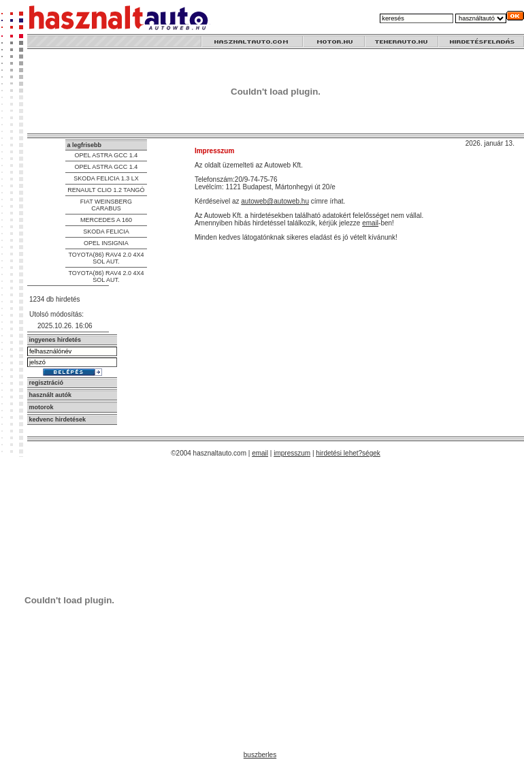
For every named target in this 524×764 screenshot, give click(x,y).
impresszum (292, 453)
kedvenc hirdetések (57, 419)
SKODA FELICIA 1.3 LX (106, 178)
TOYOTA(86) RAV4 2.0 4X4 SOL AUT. (106, 258)
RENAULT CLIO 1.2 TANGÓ (105, 190)
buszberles (260, 755)
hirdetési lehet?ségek (348, 453)
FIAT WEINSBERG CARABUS (106, 205)
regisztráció (46, 382)
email (370, 223)
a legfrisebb (84, 145)
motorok (41, 407)
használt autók (50, 395)
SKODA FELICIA (106, 231)
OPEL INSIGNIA (106, 243)
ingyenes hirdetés (55, 339)
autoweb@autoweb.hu (275, 201)
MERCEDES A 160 (106, 220)
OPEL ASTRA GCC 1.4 (106, 155)
